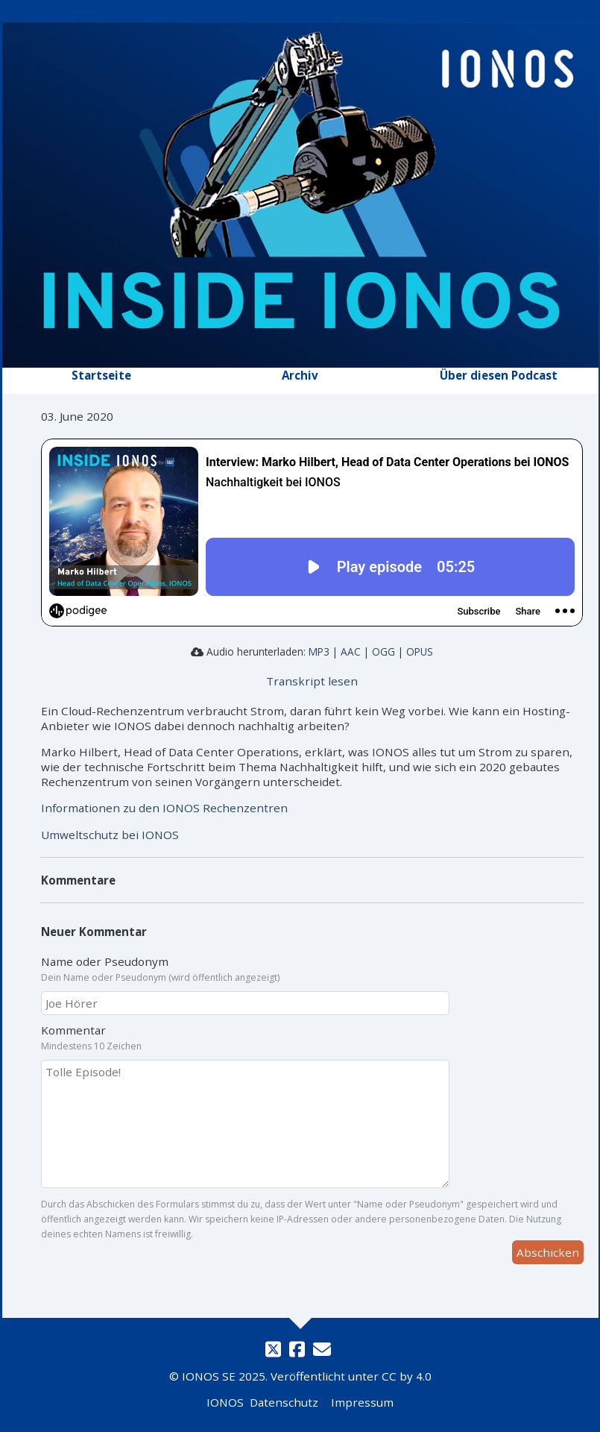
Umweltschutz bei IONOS (110, 834)
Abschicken (548, 1252)
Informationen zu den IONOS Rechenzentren (164, 807)
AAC (351, 651)
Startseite (101, 375)
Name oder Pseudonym (312, 969)
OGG (383, 651)
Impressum (362, 1402)
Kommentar (312, 1037)
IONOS (225, 1402)
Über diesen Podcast (499, 375)
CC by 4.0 (407, 1376)
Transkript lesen (312, 680)
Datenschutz (284, 1402)
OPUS (419, 651)
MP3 (319, 651)
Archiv (300, 375)
